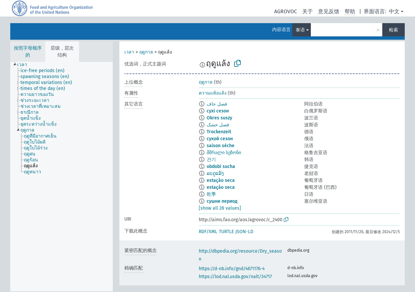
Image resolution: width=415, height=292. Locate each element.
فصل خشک (218, 125)
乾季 (211, 194)
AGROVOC (285, 11)
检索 (393, 30)
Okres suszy (219, 118)
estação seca (221, 180)
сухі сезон (218, 111)
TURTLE (226, 231)
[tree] (61, 176)
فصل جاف (217, 104)
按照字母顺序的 (28, 51)
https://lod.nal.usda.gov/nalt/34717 (235, 276)
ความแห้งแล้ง (213, 93)
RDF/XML (208, 231)
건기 (211, 159)
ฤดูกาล (146, 52)
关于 (307, 11)
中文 (394, 11)
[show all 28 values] (220, 208)
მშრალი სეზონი (224, 152)
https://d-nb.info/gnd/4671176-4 (232, 268)
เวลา (129, 52)
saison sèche (220, 145)
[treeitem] (25, 65)
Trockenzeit (219, 132)
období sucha (221, 166)
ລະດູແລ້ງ (215, 173)
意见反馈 (328, 11)
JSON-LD (244, 231)
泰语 (300, 30)
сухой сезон (220, 139)
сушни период (222, 201)
